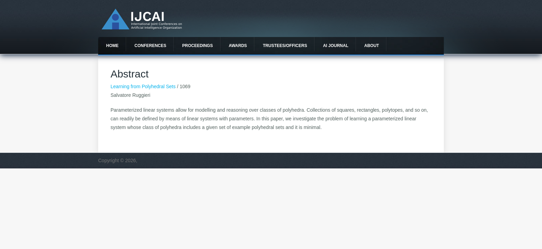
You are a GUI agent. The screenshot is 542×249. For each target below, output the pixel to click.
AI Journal (335, 45)
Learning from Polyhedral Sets (143, 86)
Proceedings (197, 45)
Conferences (150, 45)
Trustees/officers (285, 45)
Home (112, 45)
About (371, 45)
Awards (238, 45)
